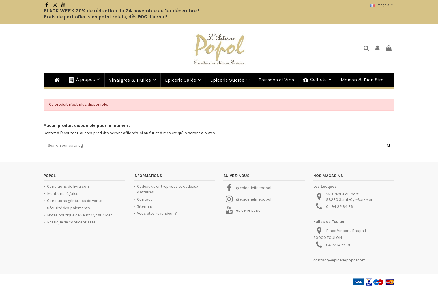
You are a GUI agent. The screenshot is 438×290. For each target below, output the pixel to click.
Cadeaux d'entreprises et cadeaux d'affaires (167, 189)
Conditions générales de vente (74, 200)
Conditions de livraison (68, 186)
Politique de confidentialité (71, 222)
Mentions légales (62, 193)
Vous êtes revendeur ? (157, 213)
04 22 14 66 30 (339, 244)
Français (382, 5)
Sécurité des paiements (68, 208)
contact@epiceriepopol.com (339, 260)
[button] (84, 80)
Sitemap (144, 206)
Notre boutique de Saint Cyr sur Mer (79, 215)
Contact (144, 199)
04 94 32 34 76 (339, 206)
